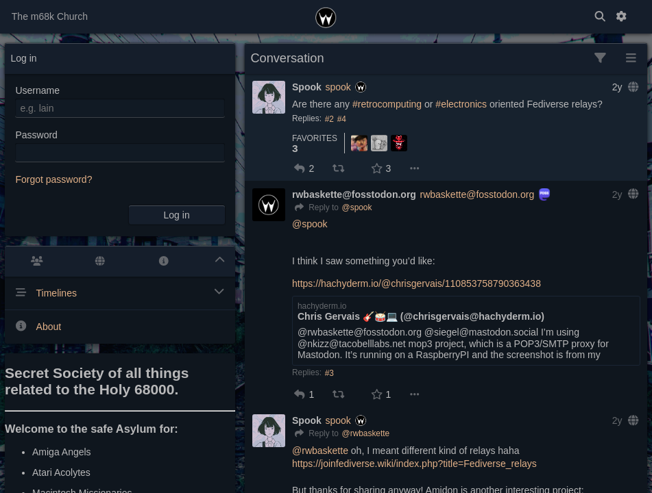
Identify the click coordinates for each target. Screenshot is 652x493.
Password (36, 134)
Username (37, 90)
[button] (299, 168)
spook (337, 86)
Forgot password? (53, 179)
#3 (329, 373)
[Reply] (315, 208)
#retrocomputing (387, 104)
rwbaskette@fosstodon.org (477, 194)
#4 (341, 119)
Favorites (314, 138)
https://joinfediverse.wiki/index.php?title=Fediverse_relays (414, 463)
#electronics (461, 104)
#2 (329, 119)
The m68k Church (50, 16)
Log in (177, 215)
